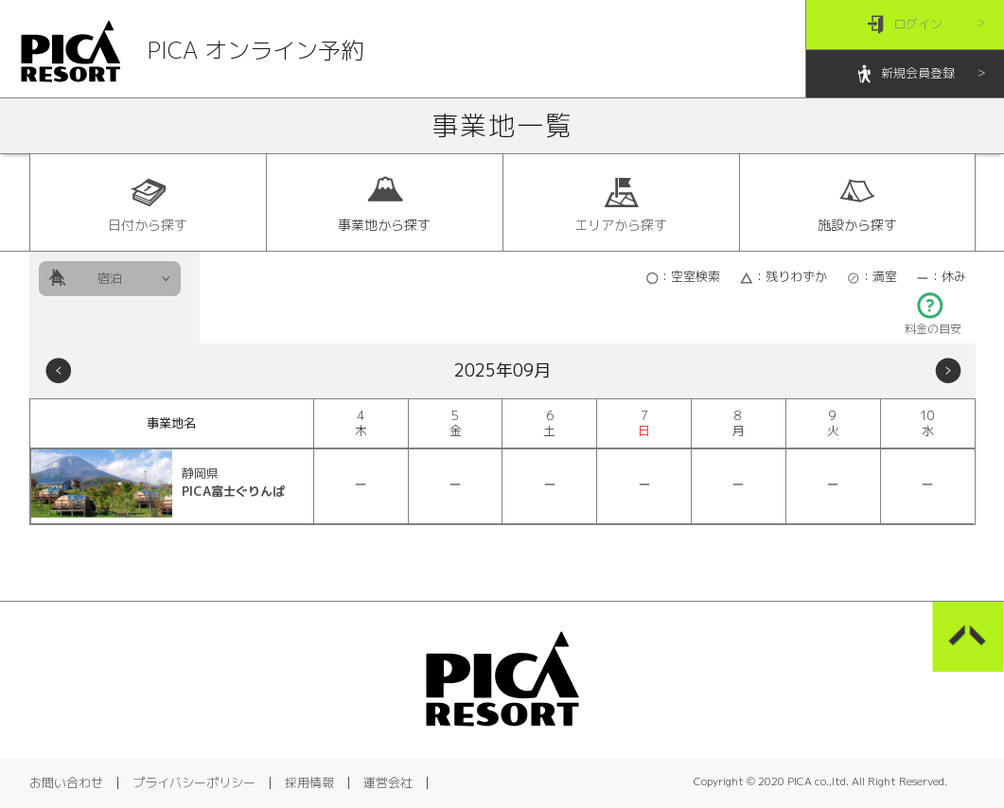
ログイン (905, 24)
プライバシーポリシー (193, 782)
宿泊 (109, 278)
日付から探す (147, 203)
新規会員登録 (905, 74)
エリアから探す (620, 203)
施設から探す (857, 203)
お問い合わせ (66, 782)
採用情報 (309, 782)
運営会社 (388, 782)
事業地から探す (384, 203)
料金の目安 (933, 323)
